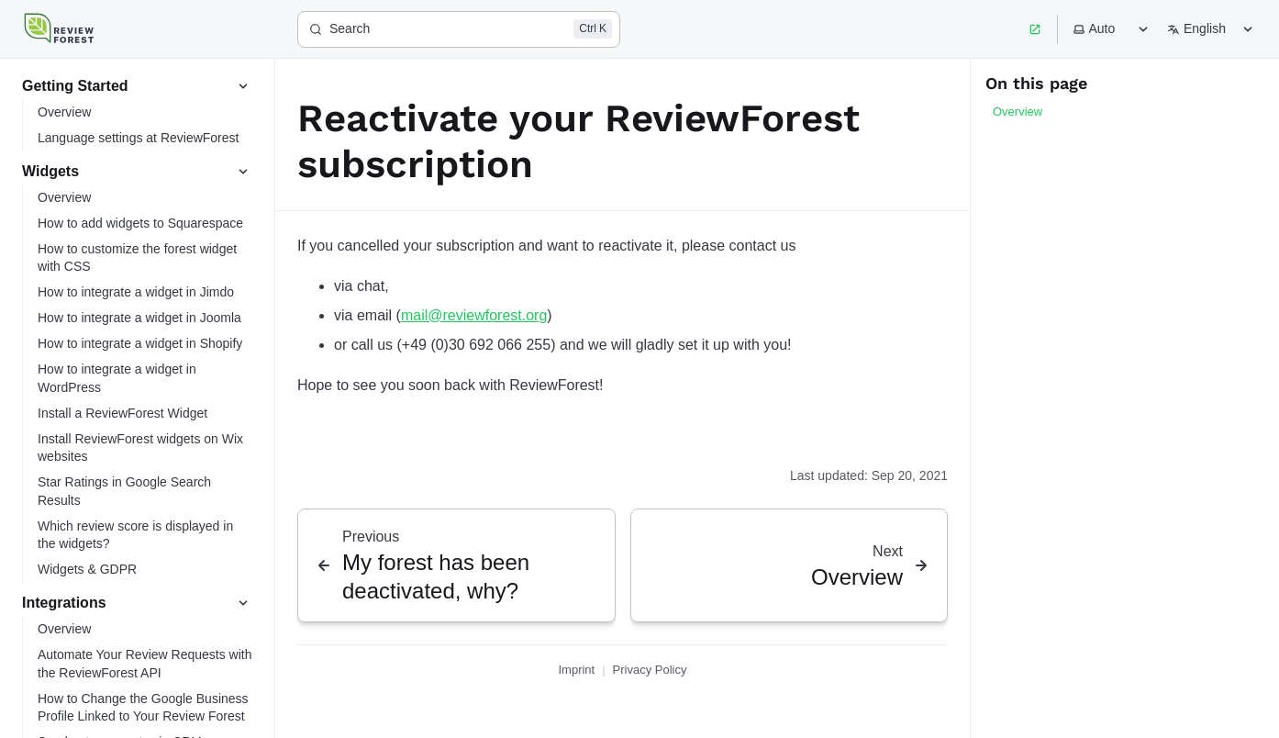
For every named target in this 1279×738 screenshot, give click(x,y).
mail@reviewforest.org (474, 315)
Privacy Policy (650, 669)
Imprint (576, 669)
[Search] (458, 29)
